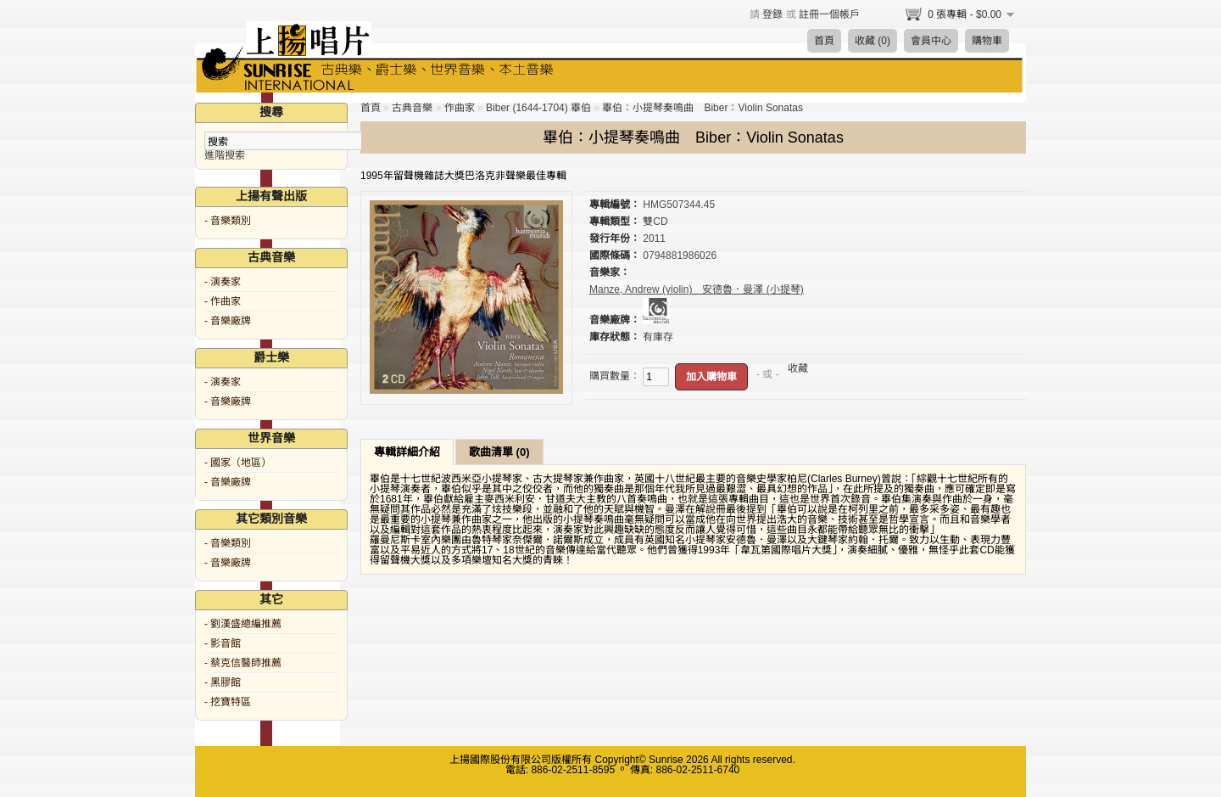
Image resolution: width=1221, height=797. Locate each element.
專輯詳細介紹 (407, 452)
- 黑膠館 (222, 682)
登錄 (772, 14)
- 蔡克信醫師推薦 (243, 663)
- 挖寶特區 (227, 702)
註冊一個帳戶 (829, 14)
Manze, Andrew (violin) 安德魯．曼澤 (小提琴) (696, 289)
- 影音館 (222, 643)
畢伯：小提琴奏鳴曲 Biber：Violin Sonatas (702, 108)
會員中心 (931, 41)
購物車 (987, 41)
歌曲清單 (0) (499, 452)
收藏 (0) (872, 41)
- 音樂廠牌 (227, 321)
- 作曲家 (222, 301)
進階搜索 (224, 155)
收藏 (798, 368)
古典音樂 (412, 108)
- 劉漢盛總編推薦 (243, 624)
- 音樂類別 (227, 221)
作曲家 (459, 108)
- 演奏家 (222, 282)
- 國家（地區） (237, 463)
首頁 (824, 41)
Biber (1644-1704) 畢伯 (538, 108)
